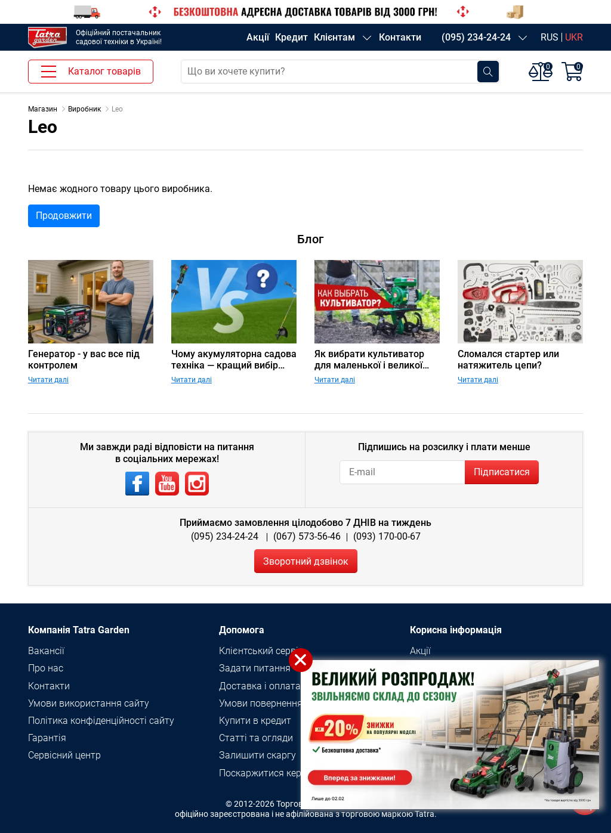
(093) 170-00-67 (387, 536)
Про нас (45, 668)
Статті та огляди (256, 738)
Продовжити (64, 215)
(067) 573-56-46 (307, 536)
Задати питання (255, 668)
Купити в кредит (255, 720)
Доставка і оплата (260, 686)
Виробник (84, 109)
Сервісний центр (64, 755)
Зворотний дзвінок (305, 561)
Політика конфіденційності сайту (101, 720)
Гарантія (47, 738)
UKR (574, 37)
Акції (257, 37)
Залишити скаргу (257, 755)
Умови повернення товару (277, 703)
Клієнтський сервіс (261, 651)
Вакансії (46, 651)
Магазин (42, 109)
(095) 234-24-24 (476, 37)
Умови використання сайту (88, 703)
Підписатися (502, 472)
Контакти (400, 37)
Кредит (291, 37)
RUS (549, 37)
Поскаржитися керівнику (274, 773)
